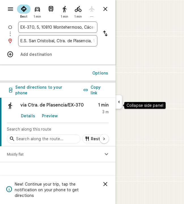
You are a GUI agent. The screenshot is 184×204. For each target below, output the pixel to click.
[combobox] (57, 27)
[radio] (24, 10)
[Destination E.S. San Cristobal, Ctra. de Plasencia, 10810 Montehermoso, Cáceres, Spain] (57, 40)
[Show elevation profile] (106, 154)
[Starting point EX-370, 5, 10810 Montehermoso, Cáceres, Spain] (57, 27)
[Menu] (10, 9)
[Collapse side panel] (118, 102)
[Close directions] (105, 9)
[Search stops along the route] (43, 139)
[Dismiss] (105, 184)
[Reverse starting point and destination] (105, 34)
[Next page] (104, 138)
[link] (57, 122)
